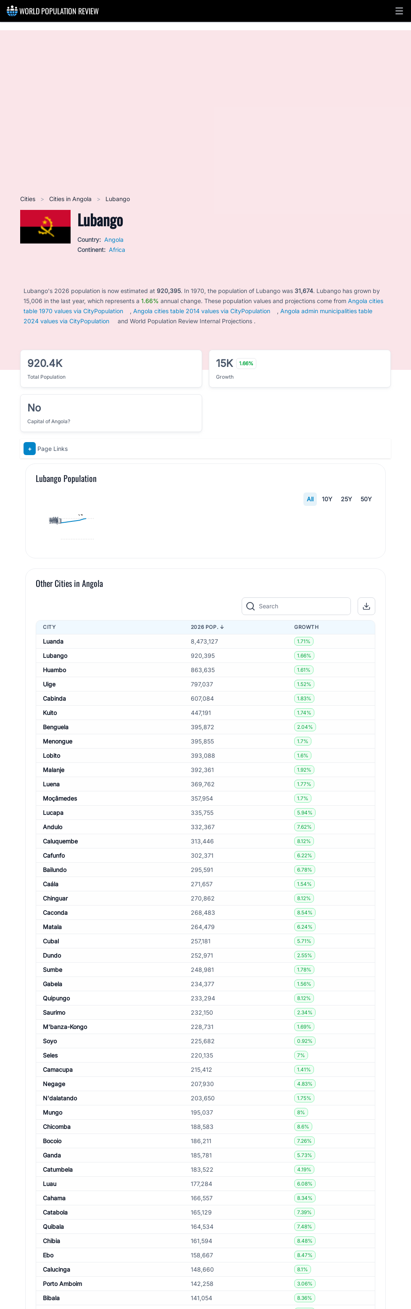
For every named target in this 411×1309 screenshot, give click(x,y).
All (310, 499)
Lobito (51, 957)
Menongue (57, 943)
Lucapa (53, 1014)
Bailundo (54, 1071)
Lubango (55, 857)
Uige (49, 886)
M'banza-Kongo (65, 1228)
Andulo (52, 1028)
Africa (117, 249)
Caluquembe (60, 1043)
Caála (50, 1085)
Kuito (50, 914)
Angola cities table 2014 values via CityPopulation (201, 310)
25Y (346, 499)
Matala (52, 1128)
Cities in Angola (71, 198)
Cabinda (54, 900)
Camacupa (58, 1271)
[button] (399, 11)
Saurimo (54, 1214)
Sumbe (52, 1171)
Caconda (55, 1114)
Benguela (55, 928)
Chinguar (55, 1100)
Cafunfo (54, 1057)
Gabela (52, 1185)
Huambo (54, 871)
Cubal (51, 1143)
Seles (50, 1257)
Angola (114, 239)
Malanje (53, 971)
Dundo (52, 1157)
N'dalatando (60, 1300)
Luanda (53, 843)
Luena (51, 986)
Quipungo (56, 1200)
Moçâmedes (60, 1000)
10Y (327, 499)
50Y (366, 499)
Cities (28, 198)
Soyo (50, 1242)
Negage (54, 1285)
